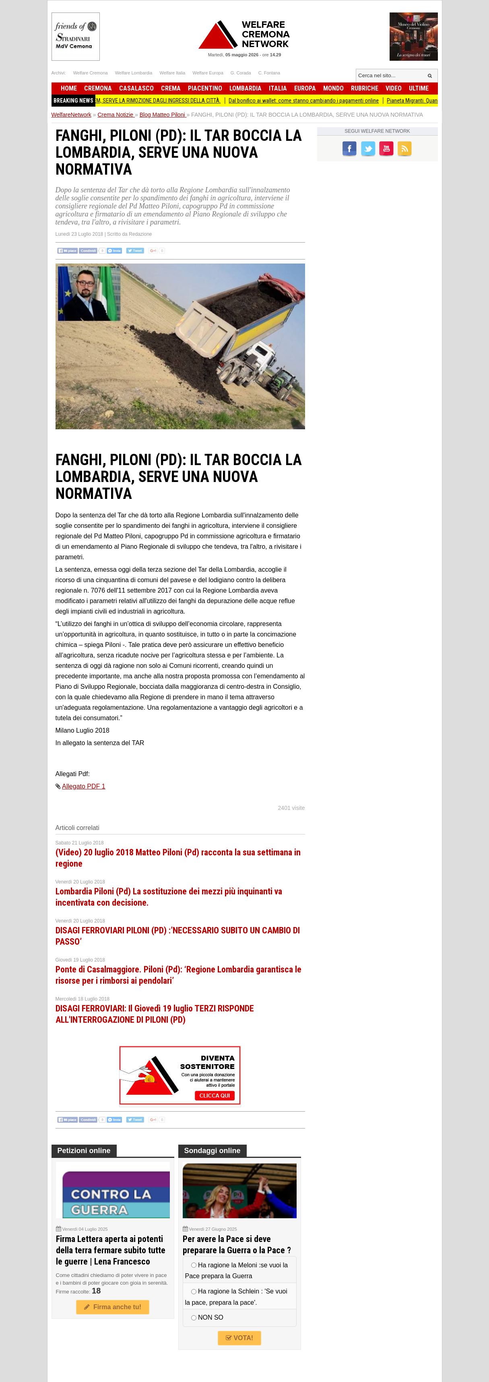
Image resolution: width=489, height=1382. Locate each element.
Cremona (98, 88)
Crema (171, 88)
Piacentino (205, 88)
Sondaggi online (212, 1151)
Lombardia (245, 88)
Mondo (333, 88)
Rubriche (364, 88)
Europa (305, 88)
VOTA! (239, 1338)
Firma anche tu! (112, 1307)
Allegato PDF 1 (83, 786)
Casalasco (136, 88)
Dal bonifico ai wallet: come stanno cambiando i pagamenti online (309, 100)
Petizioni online (84, 1151)
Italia (278, 88)
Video (394, 88)
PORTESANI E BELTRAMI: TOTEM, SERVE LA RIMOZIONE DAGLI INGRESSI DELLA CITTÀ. (130, 100)
